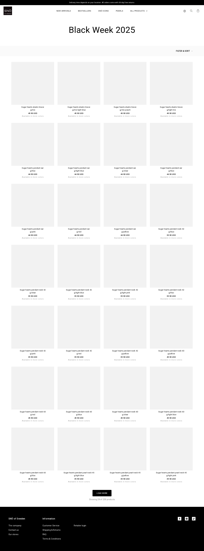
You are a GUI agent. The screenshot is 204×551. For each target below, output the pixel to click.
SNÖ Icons (103, 11)
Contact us (13, 530)
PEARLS (119, 11)
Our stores (13, 534)
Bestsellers (84, 11)
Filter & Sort (184, 51)
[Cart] (197, 11)
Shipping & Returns (51, 530)
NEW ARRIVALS (64, 11)
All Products (138, 11)
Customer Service (50, 525)
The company (14, 525)
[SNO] (13, 10)
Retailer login (80, 525)
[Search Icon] (191, 11)
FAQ (44, 534)
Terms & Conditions (51, 539)
